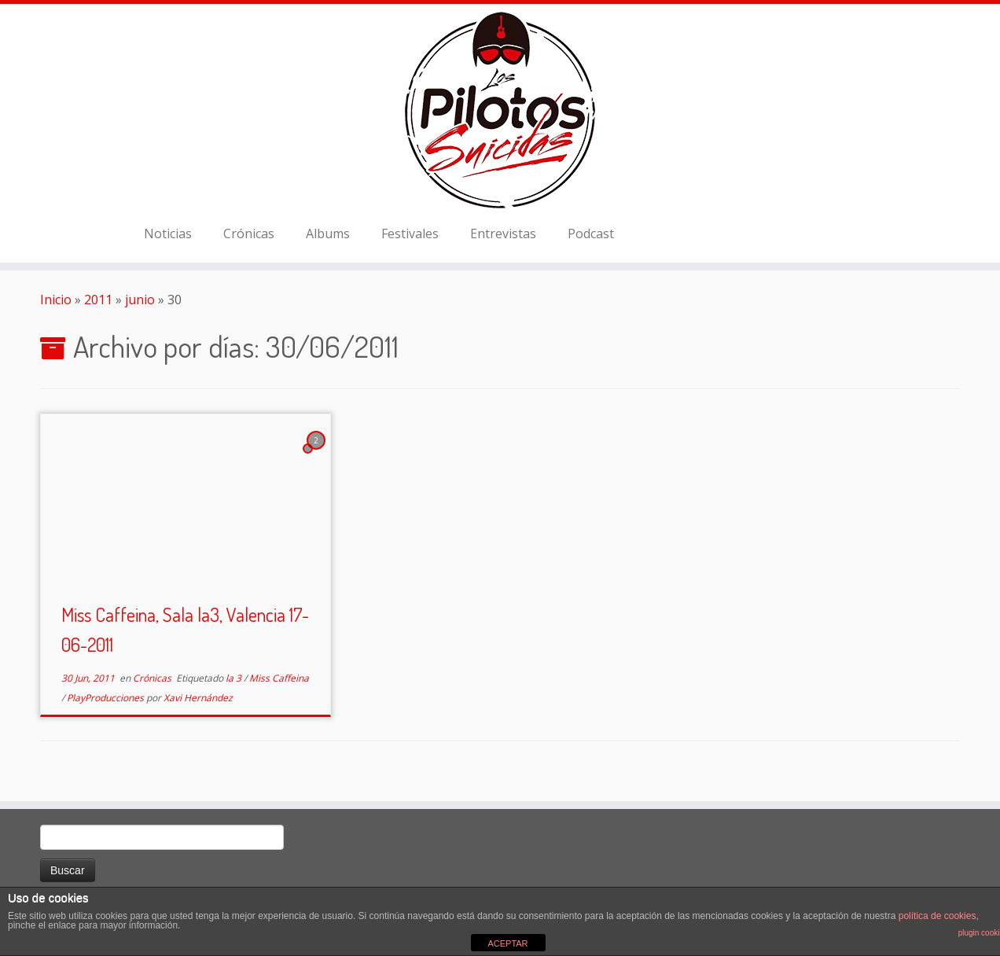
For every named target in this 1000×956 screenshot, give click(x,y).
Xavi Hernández (198, 697)
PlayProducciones (106, 697)
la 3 (235, 678)
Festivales (410, 233)
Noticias (168, 233)
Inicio (56, 299)
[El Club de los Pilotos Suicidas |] (500, 110)
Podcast (591, 233)
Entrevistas (503, 233)
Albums (328, 233)
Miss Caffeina (279, 678)
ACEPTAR (507, 943)
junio (140, 299)
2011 (98, 299)
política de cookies (937, 915)
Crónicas (248, 233)
